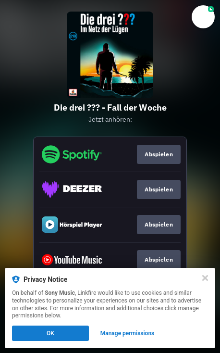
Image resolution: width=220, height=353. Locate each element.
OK (50, 333)
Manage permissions (127, 333)
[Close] (205, 278)
